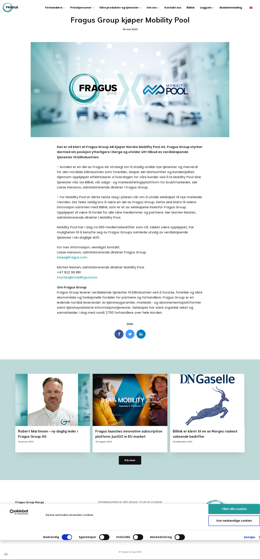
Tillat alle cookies (234, 492)
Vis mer (130, 460)
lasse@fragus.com (72, 257)
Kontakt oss (172, 7)
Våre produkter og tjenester (120, 7)
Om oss (153, 7)
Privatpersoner (82, 7)
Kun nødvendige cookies (234, 503)
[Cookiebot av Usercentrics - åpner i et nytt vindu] (19, 495)
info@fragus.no (31, 533)
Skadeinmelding (230, 7)
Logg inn (207, 7)
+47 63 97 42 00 (31, 526)
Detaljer (249, 520)
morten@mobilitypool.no (77, 277)
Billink (191, 7)
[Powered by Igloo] (5, 554)
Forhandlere (55, 7)
